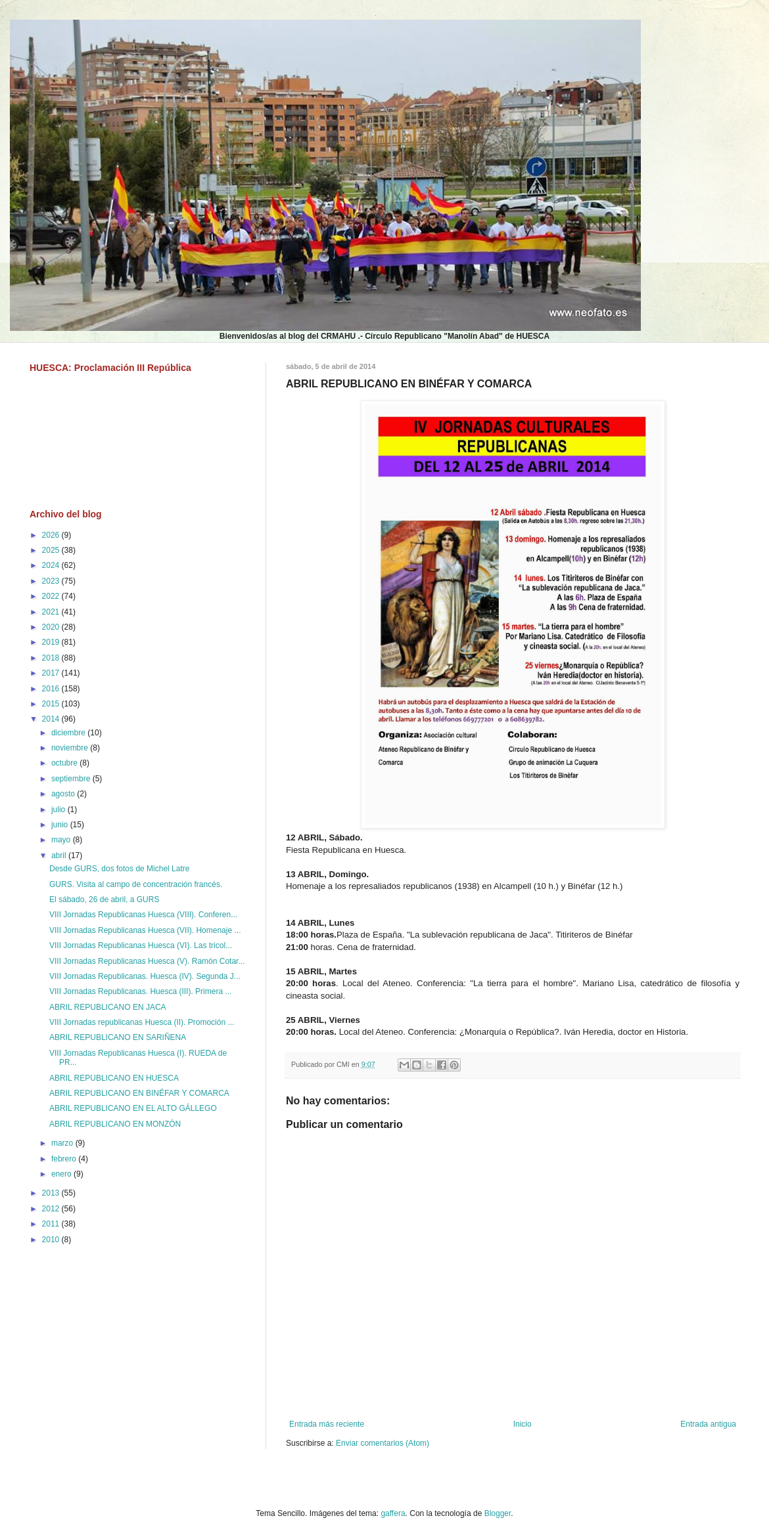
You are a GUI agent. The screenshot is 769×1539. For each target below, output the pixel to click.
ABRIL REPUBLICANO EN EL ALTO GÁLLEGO (133, 1108)
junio (60, 824)
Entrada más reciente (326, 1424)
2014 (52, 719)
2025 (52, 550)
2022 (52, 596)
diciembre (69, 732)
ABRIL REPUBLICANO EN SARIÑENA (117, 1037)
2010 (52, 1239)
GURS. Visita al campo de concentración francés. (135, 884)
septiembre (72, 778)
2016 (52, 688)
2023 (52, 581)
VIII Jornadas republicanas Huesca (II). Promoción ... (141, 1022)
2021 (52, 612)
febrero (64, 1158)
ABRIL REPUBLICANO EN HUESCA (114, 1078)
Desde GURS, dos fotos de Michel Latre (119, 868)
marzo (63, 1143)
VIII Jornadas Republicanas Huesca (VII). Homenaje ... (145, 930)
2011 (52, 1223)
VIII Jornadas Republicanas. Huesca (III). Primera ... (140, 991)
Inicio (522, 1424)
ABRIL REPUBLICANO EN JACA (107, 1007)
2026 (52, 535)
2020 (52, 627)
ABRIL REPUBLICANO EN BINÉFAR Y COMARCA (139, 1093)
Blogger (497, 1513)
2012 (52, 1208)
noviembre (70, 747)
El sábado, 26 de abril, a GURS (104, 899)
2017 (52, 673)
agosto (64, 793)
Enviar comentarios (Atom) (382, 1443)
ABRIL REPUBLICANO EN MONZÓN (115, 1124)
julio (59, 809)
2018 (52, 657)
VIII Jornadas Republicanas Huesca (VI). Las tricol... (140, 945)
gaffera (393, 1513)
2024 (52, 565)
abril (59, 855)
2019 (52, 642)
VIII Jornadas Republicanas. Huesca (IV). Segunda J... (145, 976)
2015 (52, 703)
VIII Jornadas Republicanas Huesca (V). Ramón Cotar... (147, 961)
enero (62, 1174)
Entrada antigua (708, 1424)
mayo (62, 839)
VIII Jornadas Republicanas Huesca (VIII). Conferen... (143, 914)
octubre (65, 763)
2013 (52, 1193)
